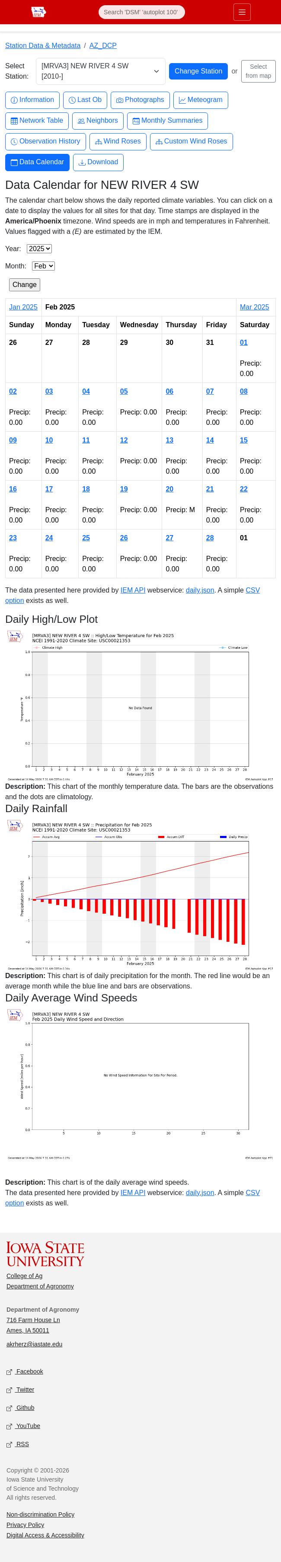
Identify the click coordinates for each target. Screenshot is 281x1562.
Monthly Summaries (167, 121)
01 (244, 342)
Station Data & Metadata (42, 45)
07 (210, 391)
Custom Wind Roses (191, 141)
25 (86, 538)
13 (169, 440)
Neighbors (98, 121)
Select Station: (17, 71)
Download (98, 162)
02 (13, 391)
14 (210, 440)
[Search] (142, 12)
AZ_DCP (103, 45)
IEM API (133, 590)
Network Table (37, 121)
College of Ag (24, 1275)
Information (32, 100)
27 (169, 538)
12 (124, 440)
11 (86, 440)
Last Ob (85, 100)
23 (13, 538)
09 (13, 440)
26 (124, 538)
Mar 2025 (254, 307)
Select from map (258, 71)
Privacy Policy (25, 1524)
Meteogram (201, 100)
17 (49, 489)
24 (49, 538)
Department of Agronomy (40, 1286)
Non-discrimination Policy (40, 1514)
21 (210, 489)
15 (244, 440)
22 (244, 489)
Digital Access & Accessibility (45, 1535)
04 (86, 391)
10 (49, 440)
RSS (17, 1444)
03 (49, 391)
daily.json (200, 590)
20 (169, 489)
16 (13, 489)
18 (86, 489)
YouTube (23, 1426)
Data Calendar (37, 162)
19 (124, 489)
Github (20, 1408)
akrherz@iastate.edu (34, 1344)
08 (244, 391)
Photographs (140, 100)
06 (169, 391)
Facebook (24, 1372)
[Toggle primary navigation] (242, 12)
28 (210, 538)
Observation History (45, 141)
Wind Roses (118, 141)
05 (124, 391)
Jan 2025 (23, 307)
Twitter (20, 1390)
